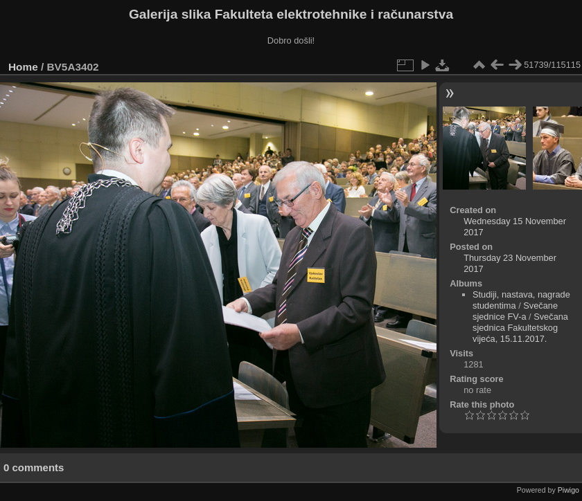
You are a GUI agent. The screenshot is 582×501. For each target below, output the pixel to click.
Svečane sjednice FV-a (515, 311)
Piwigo (568, 490)
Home (23, 67)
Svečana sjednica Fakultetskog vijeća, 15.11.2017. (520, 327)
